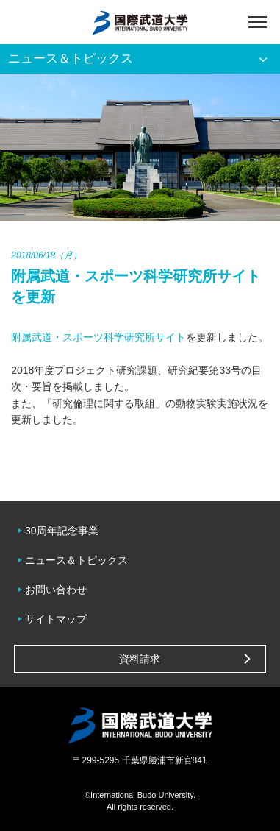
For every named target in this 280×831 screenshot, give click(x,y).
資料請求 (139, 659)
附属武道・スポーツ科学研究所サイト (98, 337)
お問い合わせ (56, 589)
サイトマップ (56, 619)
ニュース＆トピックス (76, 560)
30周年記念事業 (61, 531)
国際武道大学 (140, 22)
